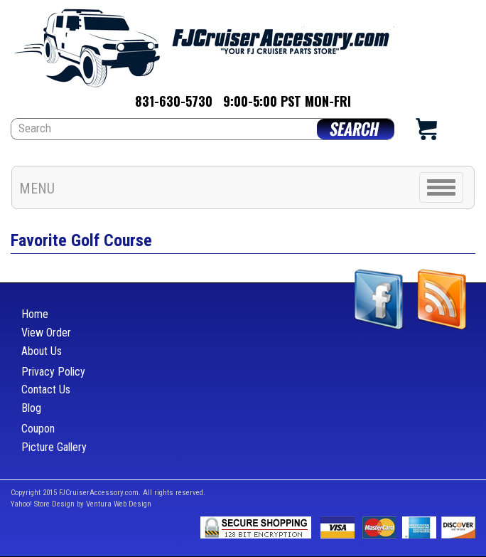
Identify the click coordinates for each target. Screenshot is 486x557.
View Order (46, 332)
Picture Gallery (54, 447)
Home (34, 314)
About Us (41, 351)
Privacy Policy (53, 371)
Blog (31, 408)
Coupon (38, 428)
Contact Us (45, 389)
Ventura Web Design (118, 504)
